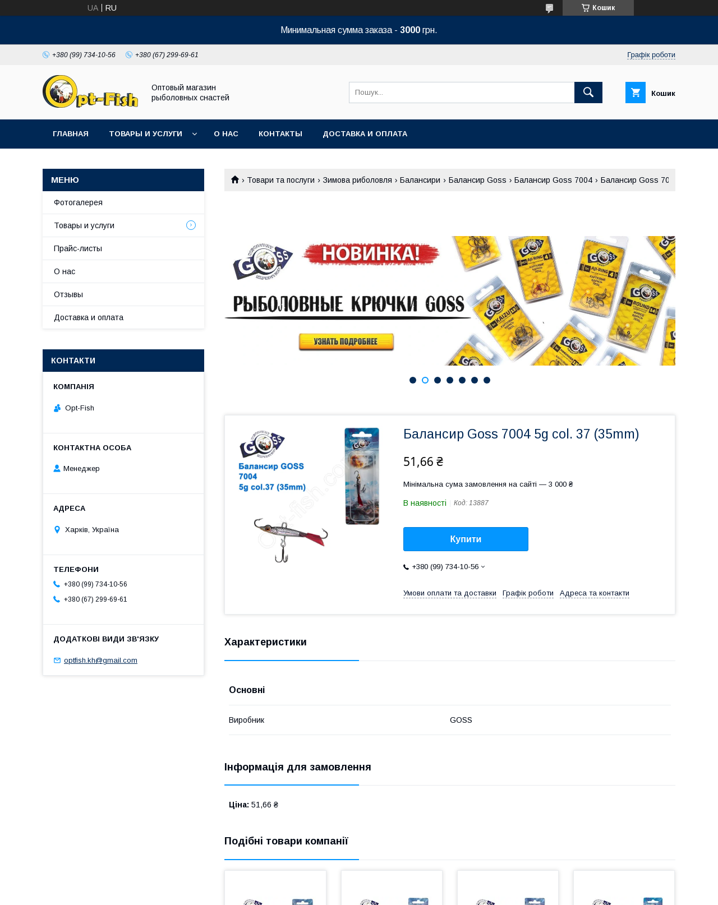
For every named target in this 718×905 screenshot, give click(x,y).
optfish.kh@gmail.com (100, 660)
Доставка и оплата (365, 134)
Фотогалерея (78, 202)
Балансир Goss (478, 180)
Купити (466, 539)
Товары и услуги (145, 134)
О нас (226, 134)
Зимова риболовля (357, 180)
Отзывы (68, 294)
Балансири (420, 180)
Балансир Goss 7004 (553, 180)
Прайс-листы (78, 248)
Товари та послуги (281, 180)
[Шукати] (588, 92)
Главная (71, 134)
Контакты (280, 134)
